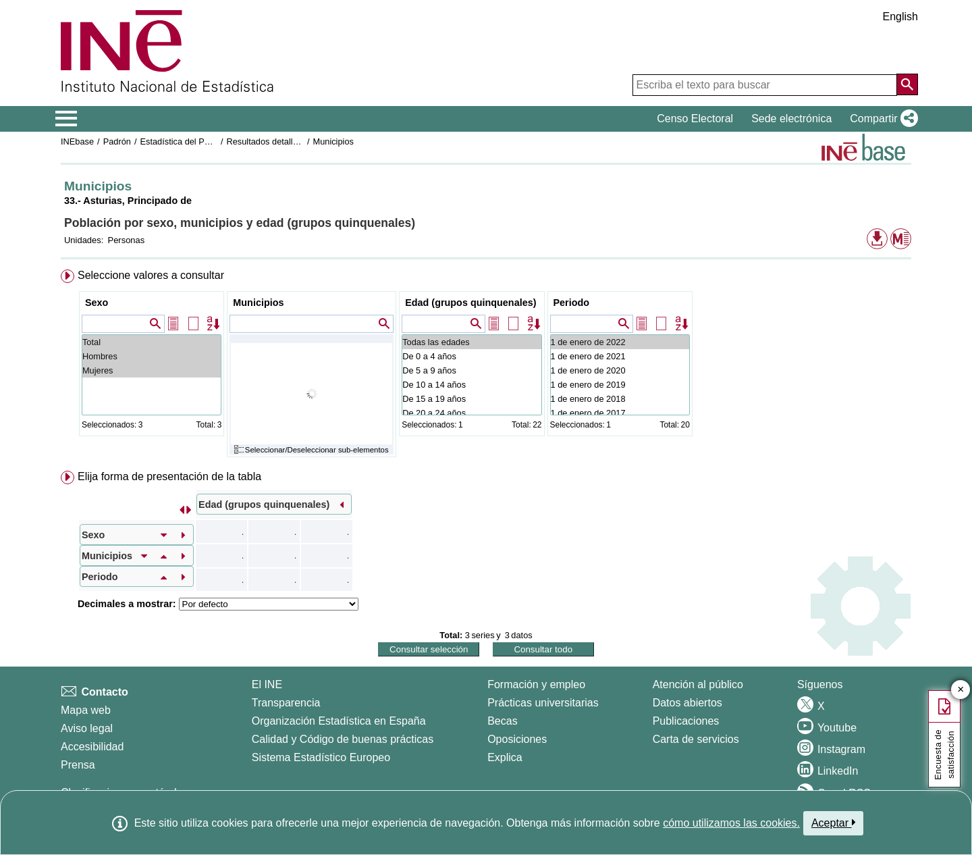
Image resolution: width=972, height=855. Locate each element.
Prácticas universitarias (543, 702)
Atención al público (698, 684)
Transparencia (286, 702)
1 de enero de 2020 (620, 370)
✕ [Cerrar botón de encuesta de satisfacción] (961, 690)
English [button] (900, 16)
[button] (881, 119)
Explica (504, 757)
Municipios (333, 141)
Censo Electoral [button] (695, 118)
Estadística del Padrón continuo (200, 141)
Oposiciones (517, 739)
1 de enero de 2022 (620, 342)
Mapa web (86, 710)
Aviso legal (87, 728)
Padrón (117, 141)
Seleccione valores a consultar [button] (151, 275)
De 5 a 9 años (471, 370)
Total (151, 342)
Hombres (151, 356)
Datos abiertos (687, 702)
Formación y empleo (536, 684)
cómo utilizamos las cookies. (731, 823)
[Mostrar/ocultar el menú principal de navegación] (66, 119)
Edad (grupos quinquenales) (470, 302)
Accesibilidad (92, 746)
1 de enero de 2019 (620, 385)
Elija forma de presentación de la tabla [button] (169, 476)
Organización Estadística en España (339, 721)
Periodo (572, 302)
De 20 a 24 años (471, 413)
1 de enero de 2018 (620, 399)
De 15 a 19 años (471, 399)
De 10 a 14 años (471, 385)
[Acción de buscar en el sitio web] (907, 84)
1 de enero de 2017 (620, 413)
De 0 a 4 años (471, 356)
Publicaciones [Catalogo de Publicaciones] (686, 721)
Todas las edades (471, 342)
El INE (267, 684)
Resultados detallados (268, 141)
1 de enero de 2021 (620, 356)
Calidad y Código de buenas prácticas (343, 739)
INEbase (77, 141)
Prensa (78, 765)
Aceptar (833, 823)
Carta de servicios (696, 739)
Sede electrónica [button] (791, 118)
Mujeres (151, 370)
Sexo (96, 302)
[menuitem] (486, 366)
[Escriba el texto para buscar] (764, 85)
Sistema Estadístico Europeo (321, 757)
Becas (502, 721)
